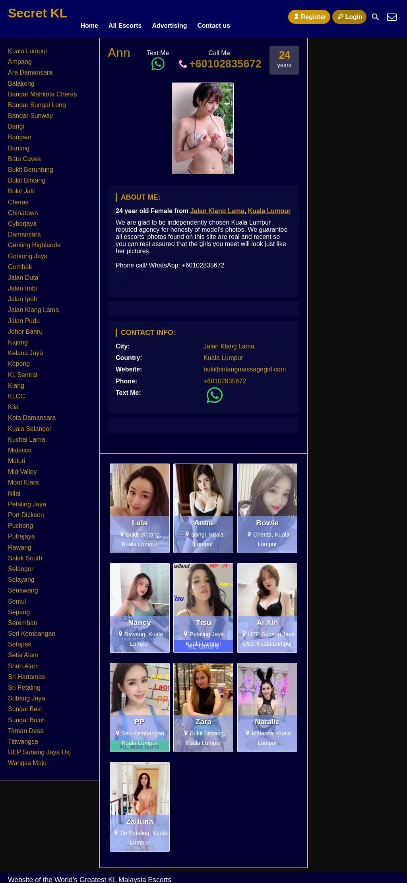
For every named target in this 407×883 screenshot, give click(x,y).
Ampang (20, 58)
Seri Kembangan (31, 630)
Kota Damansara (32, 414)
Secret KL (37, 13)
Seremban (22, 619)
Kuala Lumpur (269, 207)
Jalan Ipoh (22, 295)
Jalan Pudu (24, 317)
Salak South (25, 554)
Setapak (19, 640)
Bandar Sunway (30, 112)
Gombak (20, 263)
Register (309, 16)
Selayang (21, 576)
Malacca (20, 446)
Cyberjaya (22, 220)
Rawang (19, 544)
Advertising (169, 16)
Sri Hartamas (26, 673)
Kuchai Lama (26, 436)
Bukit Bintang (26, 176)
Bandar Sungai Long (37, 101)
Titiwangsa (23, 738)
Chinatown (23, 209)
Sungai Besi (25, 705)
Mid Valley (22, 468)
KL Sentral (22, 371)
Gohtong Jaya (28, 252)
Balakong (21, 80)
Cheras (18, 198)
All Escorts (125, 16)
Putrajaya (21, 532)
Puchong (20, 522)
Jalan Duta (23, 274)
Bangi (16, 122)
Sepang (19, 608)
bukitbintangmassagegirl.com (245, 365)
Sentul (17, 597)
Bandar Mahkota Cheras (42, 90)
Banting (18, 144)
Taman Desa (26, 727)
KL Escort (130, 275)
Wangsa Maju (27, 759)
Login (349, 16)
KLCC (16, 392)
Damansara (24, 230)
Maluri (16, 457)
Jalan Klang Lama (217, 207)
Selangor (20, 565)
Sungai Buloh (27, 716)
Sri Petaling (24, 684)
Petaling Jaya (27, 500)
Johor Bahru (25, 328)
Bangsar (20, 134)
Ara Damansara (30, 68)
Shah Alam (23, 662)
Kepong (19, 360)
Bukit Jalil (21, 187)
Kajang (18, 338)
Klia (13, 403)
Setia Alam (23, 651)
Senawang (23, 586)
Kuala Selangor (29, 425)
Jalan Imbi (22, 284)
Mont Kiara (23, 479)
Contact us (213, 16)
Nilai (14, 490)
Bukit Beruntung (30, 166)
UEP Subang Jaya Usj (39, 748)
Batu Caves (24, 155)
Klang (16, 382)
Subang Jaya (26, 694)
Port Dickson (26, 511)
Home (89, 16)
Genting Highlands (34, 241)
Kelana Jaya (25, 349)
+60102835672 (219, 60)
